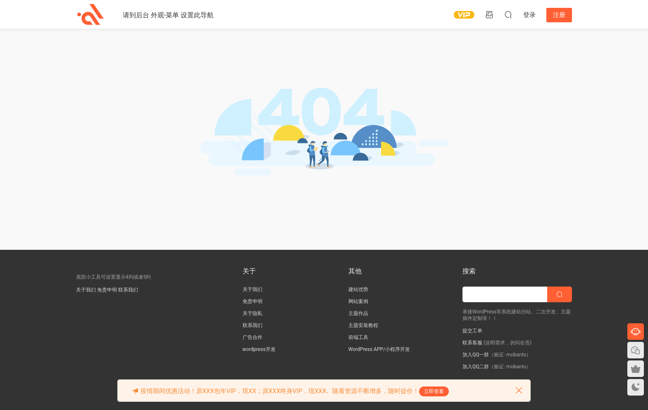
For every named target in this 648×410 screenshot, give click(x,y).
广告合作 (252, 337)
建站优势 (358, 289)
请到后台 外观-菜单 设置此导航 (168, 15)
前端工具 (358, 337)
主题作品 (358, 313)
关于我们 (86, 290)
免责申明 (107, 290)
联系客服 (472, 343)
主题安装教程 (363, 325)
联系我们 (128, 290)
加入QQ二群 (475, 367)
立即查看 (434, 391)
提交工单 (472, 331)
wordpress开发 (259, 349)
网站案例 (358, 301)
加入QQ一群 (475, 355)
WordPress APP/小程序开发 (379, 349)
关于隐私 (252, 313)
